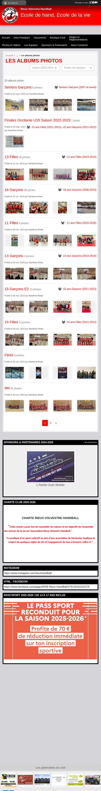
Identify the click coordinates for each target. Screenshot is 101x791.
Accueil (6, 37)
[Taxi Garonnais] (92, 779)
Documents (40, 37)
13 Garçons (14, 256)
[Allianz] (59, 779)
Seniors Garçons (18, 87)
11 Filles (11, 223)
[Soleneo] (8, 779)
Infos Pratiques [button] (22, 37)
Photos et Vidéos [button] (11, 45)
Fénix (9, 355)
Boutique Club (57, 37)
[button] (8, 471)
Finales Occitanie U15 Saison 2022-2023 (38, 120)
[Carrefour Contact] (75, 779)
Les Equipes (31, 45)
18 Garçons (14, 190)
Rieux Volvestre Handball (36, 9)
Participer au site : (86, 2)
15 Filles (11, 322)
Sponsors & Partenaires (54, 45)
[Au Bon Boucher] (25, 779)
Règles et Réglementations (78, 38)
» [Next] (56, 422)
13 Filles (11, 157)
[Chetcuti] (42, 779)
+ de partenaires (90, 442)
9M (7, 388)
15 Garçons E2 (17, 289)
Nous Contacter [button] (79, 45)
